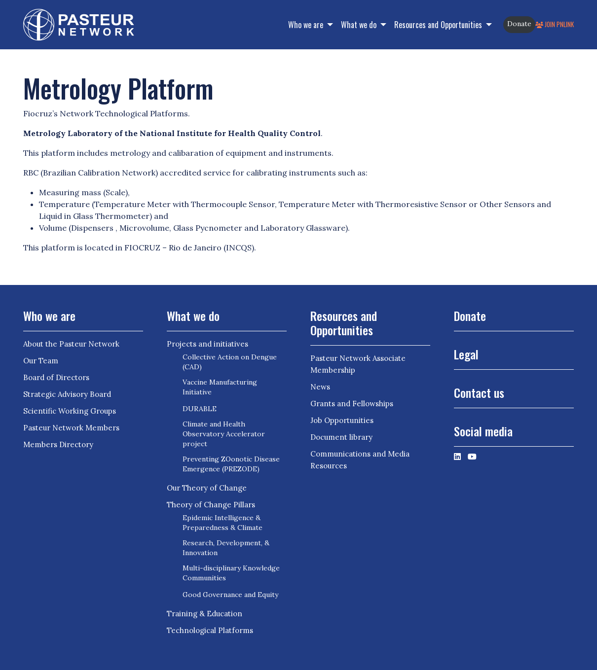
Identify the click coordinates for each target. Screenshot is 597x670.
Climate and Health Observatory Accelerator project (224, 434)
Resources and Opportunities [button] (439, 25)
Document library (341, 437)
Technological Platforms (210, 630)
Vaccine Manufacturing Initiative (220, 387)
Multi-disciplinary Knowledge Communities (231, 573)
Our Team (40, 360)
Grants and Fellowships (351, 403)
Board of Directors (56, 377)
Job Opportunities (341, 420)
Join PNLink (554, 24)
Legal (466, 354)
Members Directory (58, 444)
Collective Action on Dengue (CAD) (230, 362)
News (320, 386)
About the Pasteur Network (71, 344)
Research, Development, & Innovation (226, 547)
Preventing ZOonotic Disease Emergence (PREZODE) (231, 464)
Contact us (479, 392)
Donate (519, 23)
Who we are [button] (306, 25)
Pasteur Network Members (71, 427)
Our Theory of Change (207, 488)
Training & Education (204, 613)
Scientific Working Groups (69, 411)
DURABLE (200, 408)
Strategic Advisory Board (67, 394)
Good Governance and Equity (230, 594)
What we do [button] (359, 25)
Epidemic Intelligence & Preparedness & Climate (222, 522)
